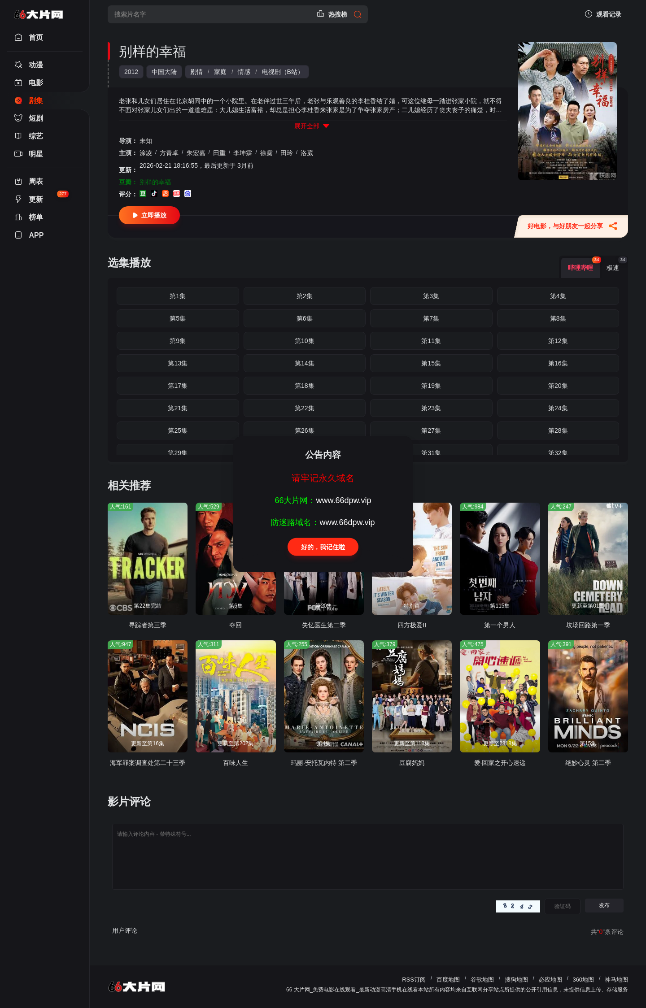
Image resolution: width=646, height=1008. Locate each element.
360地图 (583, 979)
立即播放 (149, 215)
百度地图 (448, 979)
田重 (219, 152)
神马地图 (616, 979)
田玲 (286, 152)
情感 (244, 71)
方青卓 (169, 152)
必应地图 (550, 979)
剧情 (196, 71)
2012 (131, 71)
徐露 (266, 152)
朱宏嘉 (196, 152)
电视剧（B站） (283, 71)
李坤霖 (242, 152)
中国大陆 (164, 71)
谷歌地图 (482, 979)
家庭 (220, 71)
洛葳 (307, 152)
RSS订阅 (414, 979)
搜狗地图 (516, 979)
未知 (146, 140)
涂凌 (146, 152)
